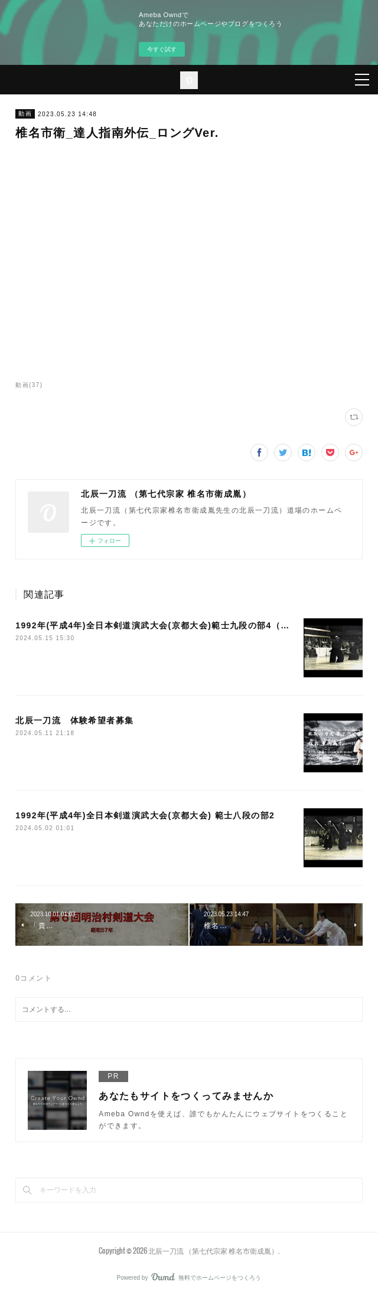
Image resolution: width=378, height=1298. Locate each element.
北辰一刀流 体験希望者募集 (74, 720)
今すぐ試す (162, 49)
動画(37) (29, 385)
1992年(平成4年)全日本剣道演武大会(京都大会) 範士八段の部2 (145, 815)
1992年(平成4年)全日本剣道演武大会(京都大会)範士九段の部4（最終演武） (170, 625)
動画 (25, 113)
